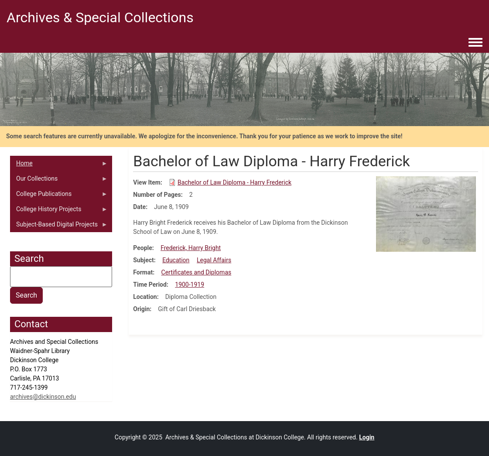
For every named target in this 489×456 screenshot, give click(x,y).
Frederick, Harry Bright (191, 247)
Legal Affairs (214, 260)
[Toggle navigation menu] (475, 42)
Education (175, 260)
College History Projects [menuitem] (59, 211)
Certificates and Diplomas (196, 272)
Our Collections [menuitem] (59, 180)
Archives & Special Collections (100, 17)
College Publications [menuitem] (59, 196)
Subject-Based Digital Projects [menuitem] (59, 226)
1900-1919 (189, 284)
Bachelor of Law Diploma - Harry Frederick (234, 182)
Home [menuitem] (59, 165)
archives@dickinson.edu (43, 396)
